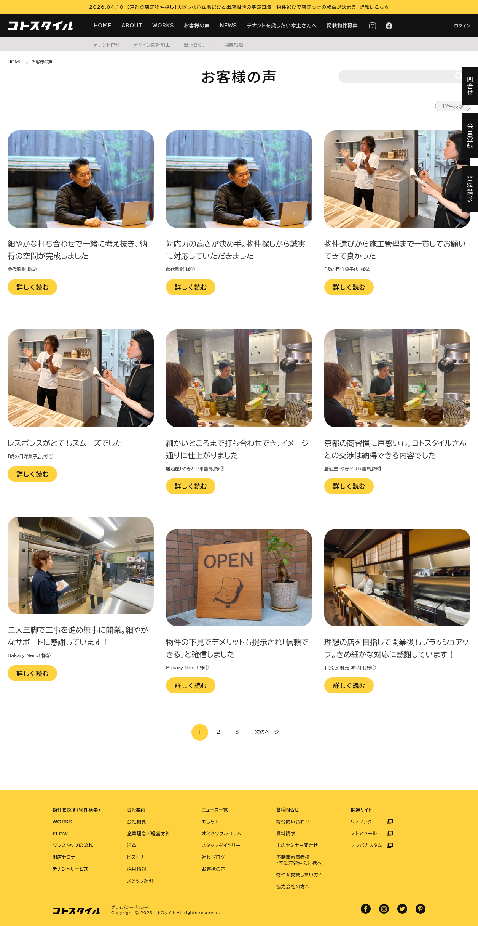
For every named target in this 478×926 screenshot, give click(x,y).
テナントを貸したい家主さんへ (282, 25)
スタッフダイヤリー (221, 845)
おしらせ (211, 821)
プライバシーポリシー (129, 907)
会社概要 (136, 821)
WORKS (163, 25)
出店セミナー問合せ (297, 845)
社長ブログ (213, 857)
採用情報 (136, 869)
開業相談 (233, 44)
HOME (103, 25)
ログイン (462, 26)
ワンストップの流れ (73, 845)
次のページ (267, 732)
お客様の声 (197, 25)
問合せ (470, 86)
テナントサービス (71, 869)
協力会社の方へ (293, 886)
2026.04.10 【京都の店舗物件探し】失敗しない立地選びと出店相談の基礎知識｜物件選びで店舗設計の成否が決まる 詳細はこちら (239, 7)
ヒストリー (137, 857)
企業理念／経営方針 (148, 833)
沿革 (132, 845)
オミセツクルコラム (221, 833)
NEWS (228, 25)
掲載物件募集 (342, 25)
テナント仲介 (106, 44)
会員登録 (470, 135)
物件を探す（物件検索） (76, 809)
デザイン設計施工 (151, 44)
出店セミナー (197, 44)
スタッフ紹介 (140, 880)
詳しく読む (32, 287)
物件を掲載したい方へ (299, 874)
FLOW (60, 833)
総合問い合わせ (293, 821)
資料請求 (285, 833)
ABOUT (131, 25)
